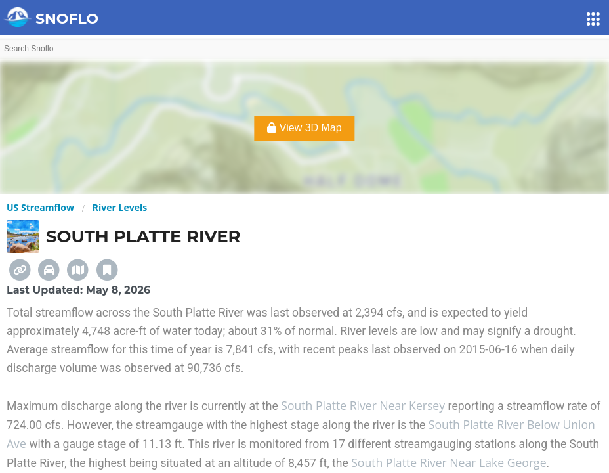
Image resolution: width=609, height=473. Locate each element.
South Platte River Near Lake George (448, 462)
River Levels (120, 207)
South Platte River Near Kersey (364, 405)
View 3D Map (304, 127)
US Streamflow (40, 207)
